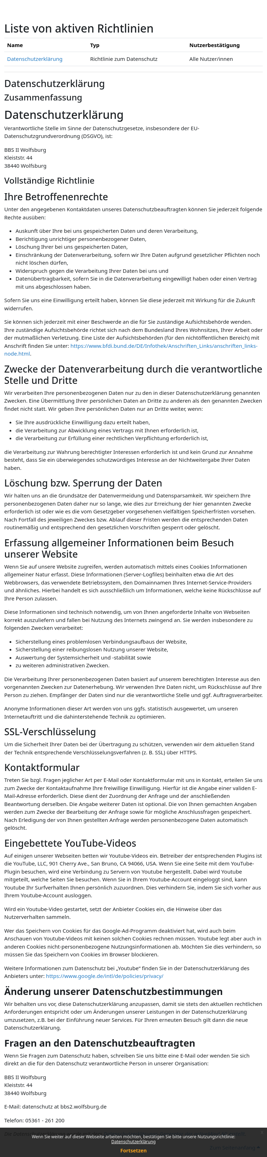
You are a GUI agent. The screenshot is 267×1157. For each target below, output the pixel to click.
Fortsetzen (133, 1150)
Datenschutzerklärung (133, 1142)
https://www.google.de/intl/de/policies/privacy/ (104, 975)
